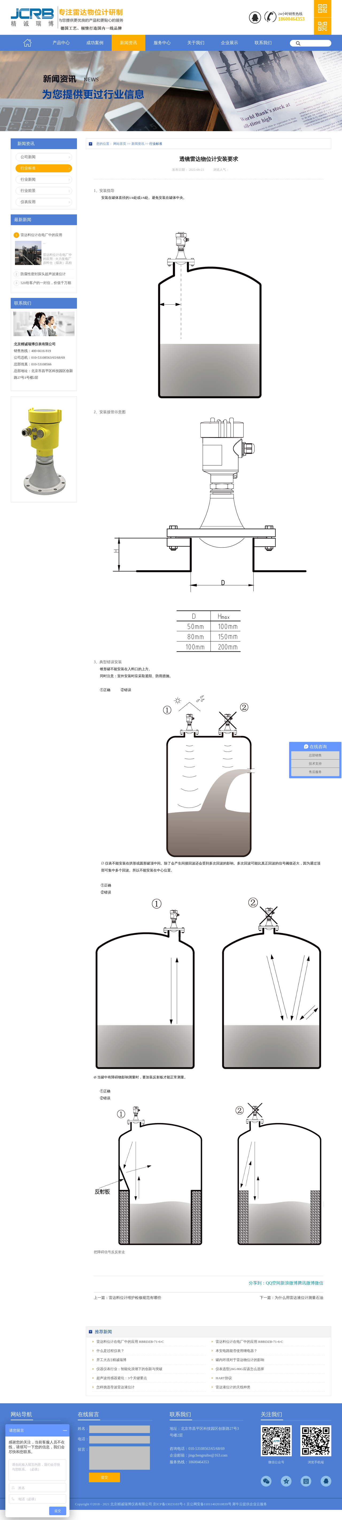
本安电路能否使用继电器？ (236, 1351)
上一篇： (127, 1298)
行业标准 (155, 144)
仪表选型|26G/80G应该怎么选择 (240, 1369)
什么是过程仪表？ (110, 1351)
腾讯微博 (306, 1283)
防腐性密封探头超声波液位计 (43, 274)
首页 (27, 43)
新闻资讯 (137, 144)
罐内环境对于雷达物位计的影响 (240, 1360)
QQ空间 (273, 1283)
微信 (319, 1283)
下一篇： (291, 1298)
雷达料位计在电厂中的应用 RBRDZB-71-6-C (130, 1342)
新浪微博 (289, 1283)
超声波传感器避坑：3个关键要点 (121, 1378)
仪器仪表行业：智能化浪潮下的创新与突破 (129, 1369)
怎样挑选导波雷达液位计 (115, 1387)
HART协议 (224, 1378)
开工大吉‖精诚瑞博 (111, 1360)
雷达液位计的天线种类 (233, 1387)
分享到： (257, 1283)
